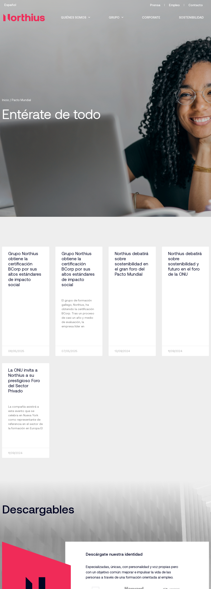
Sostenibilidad (191, 17)
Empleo (174, 5)
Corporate (151, 17)
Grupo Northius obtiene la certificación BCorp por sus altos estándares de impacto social (24, 269)
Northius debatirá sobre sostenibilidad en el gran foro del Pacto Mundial (131, 264)
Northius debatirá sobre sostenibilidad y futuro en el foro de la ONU (185, 264)
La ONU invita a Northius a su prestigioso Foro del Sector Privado (24, 380)
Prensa (155, 5)
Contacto (195, 5)
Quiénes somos (75, 17)
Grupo (116, 17)
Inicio (5, 100)
